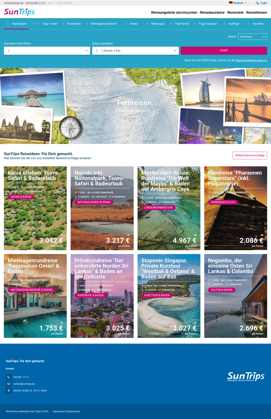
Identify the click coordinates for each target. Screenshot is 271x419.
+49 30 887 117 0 (35, 2)
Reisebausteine (212, 12)
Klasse (232, 36)
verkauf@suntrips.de (24, 384)
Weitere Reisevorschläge (250, 155)
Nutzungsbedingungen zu (251, 60)
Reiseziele (235, 12)
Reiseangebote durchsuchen (174, 12)
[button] (135, 51)
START (224, 50)
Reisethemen (256, 12)
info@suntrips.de (13, 2)
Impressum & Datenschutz (66, 411)
